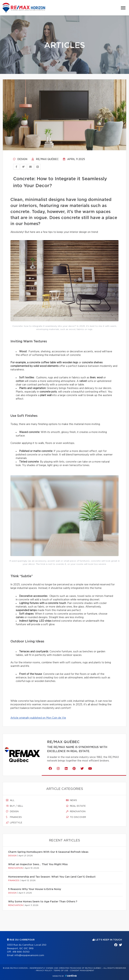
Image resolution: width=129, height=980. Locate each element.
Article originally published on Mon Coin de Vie (38, 718)
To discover (76, 817)
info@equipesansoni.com (29, 955)
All (10, 800)
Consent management (82, 970)
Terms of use (61, 970)
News (71, 800)
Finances (14, 817)
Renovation (75, 811)
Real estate (76, 806)
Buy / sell (14, 806)
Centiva (71, 976)
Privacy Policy (44, 970)
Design (20, 159)
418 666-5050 (21, 952)
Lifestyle (14, 822)
